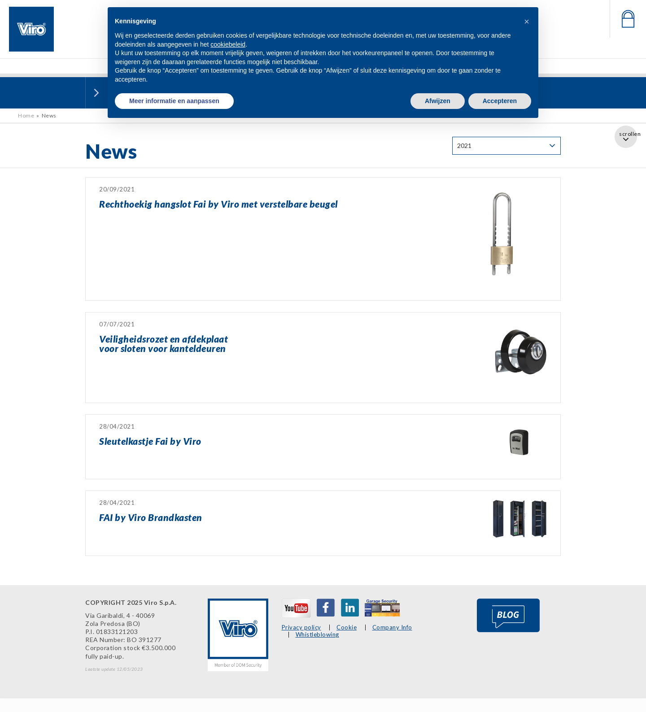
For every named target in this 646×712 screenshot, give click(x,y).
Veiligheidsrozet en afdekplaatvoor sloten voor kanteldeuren (163, 343)
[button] (526, 21)
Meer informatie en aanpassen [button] (174, 100)
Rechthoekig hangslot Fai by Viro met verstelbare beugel (218, 203)
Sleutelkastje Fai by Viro (150, 441)
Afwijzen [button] (437, 100)
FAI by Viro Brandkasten (150, 517)
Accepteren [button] (500, 100)
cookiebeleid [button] (227, 44)
